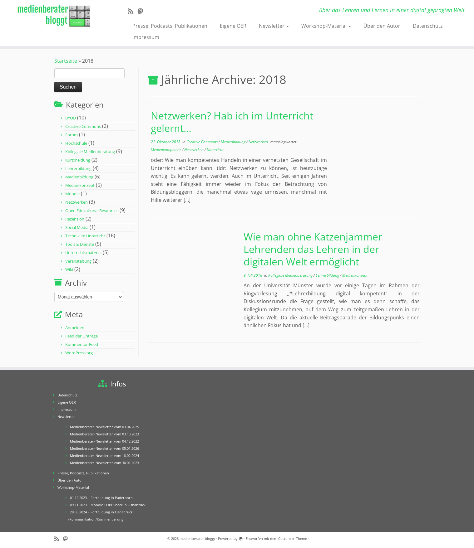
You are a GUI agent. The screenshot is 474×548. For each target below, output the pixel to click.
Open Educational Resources (91, 210)
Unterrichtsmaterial (83, 252)
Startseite (65, 60)
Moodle (72, 193)
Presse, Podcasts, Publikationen (169, 25)
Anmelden (74, 327)
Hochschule (76, 143)
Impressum (145, 37)
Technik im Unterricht (85, 236)
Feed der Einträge (81, 336)
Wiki (69, 269)
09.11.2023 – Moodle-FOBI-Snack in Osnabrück (108, 504)
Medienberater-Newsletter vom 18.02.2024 (104, 455)
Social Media (76, 227)
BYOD (70, 118)
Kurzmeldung (77, 160)
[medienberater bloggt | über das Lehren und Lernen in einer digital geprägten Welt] (54, 16)
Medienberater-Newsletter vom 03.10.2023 (104, 434)
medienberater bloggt (197, 538)
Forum (71, 135)
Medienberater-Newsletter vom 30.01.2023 (104, 462)
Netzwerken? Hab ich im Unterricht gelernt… (232, 122)
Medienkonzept (80, 185)
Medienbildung (79, 177)
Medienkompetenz (166, 149)
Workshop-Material (326, 25)
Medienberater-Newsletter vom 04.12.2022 (104, 441)
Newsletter (274, 25)
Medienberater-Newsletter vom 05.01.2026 (104, 448)
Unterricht (215, 149)
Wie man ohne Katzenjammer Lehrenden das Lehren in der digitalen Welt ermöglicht (313, 249)
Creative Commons (83, 126)
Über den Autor (381, 25)
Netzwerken (76, 202)
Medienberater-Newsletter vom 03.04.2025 (104, 426)
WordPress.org (79, 353)
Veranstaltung (78, 261)
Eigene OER (233, 25)
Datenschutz (428, 25)
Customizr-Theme (292, 538)
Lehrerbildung (78, 168)
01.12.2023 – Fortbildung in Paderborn (101, 497)
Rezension (74, 219)
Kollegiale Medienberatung (90, 151)
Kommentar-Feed (81, 344)
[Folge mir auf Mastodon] (142, 11)
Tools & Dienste (79, 244)
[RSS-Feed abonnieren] (132, 11)
